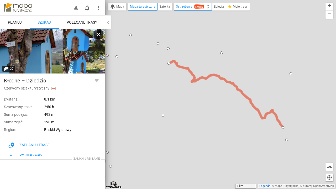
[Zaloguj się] (76, 8)
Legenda (264, 186)
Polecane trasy (82, 22)
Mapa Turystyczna (286, 186)
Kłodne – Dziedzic (25, 80)
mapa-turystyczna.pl (18, 7)
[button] (130, 35)
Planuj (15, 22)
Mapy (117, 7)
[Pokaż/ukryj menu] (98, 8)
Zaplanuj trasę (29, 145)
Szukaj (44, 22)
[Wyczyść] (98, 34)
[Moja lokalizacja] (329, 177)
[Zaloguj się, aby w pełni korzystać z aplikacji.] (97, 80)
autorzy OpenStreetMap (318, 186)
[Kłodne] (31, 51)
